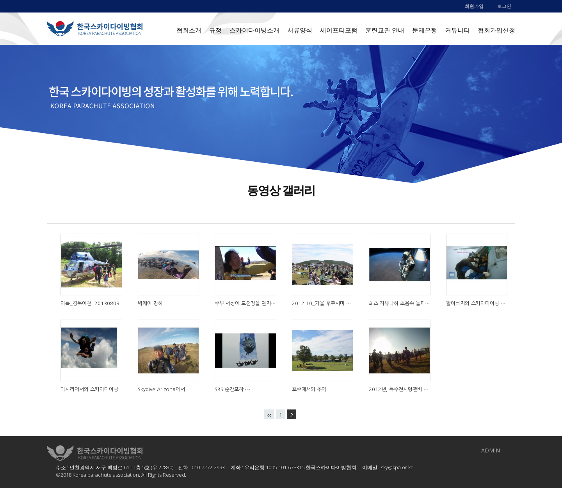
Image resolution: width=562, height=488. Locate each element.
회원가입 (474, 6)
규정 (215, 30)
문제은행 (424, 30)
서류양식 (299, 30)
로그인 (504, 6)
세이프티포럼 (338, 30)
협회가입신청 (496, 30)
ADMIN (490, 450)
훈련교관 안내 (384, 30)
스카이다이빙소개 (254, 30)
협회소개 (188, 30)
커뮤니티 (457, 30)
